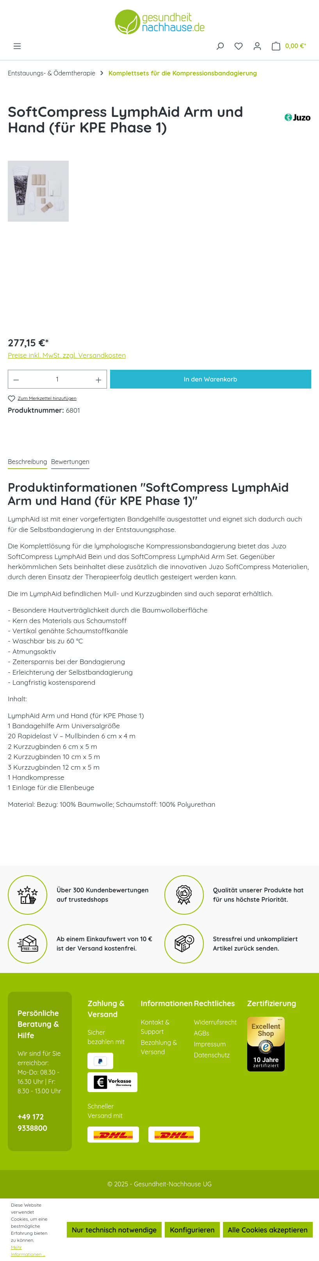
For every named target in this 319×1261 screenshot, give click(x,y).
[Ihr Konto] (257, 45)
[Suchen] (219, 45)
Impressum (210, 1044)
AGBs (201, 1033)
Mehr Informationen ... (28, 1250)
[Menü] (17, 45)
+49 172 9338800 (32, 1122)
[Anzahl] (57, 379)
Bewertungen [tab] (70, 462)
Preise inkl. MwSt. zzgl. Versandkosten (67, 355)
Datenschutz (212, 1055)
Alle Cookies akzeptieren (268, 1229)
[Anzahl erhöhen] (99, 379)
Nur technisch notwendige (114, 1229)
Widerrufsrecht (215, 1022)
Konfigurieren (192, 1229)
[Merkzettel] (238, 45)
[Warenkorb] (289, 46)
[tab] (27, 462)
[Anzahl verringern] (16, 379)
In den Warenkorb (210, 379)
